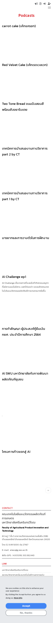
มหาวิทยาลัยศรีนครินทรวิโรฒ (15, 570)
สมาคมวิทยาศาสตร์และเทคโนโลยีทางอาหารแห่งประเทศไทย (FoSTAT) (23, 576)
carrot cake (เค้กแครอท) (19, 26)
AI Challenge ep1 (14, 276)
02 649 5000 (12, 544)
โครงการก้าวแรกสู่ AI (16, 451)
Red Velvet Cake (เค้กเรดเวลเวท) (25, 64)
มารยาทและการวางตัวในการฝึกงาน (25, 238)
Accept (26, 606)
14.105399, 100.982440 (23, 555)
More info (18, 598)
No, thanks (26, 613)
